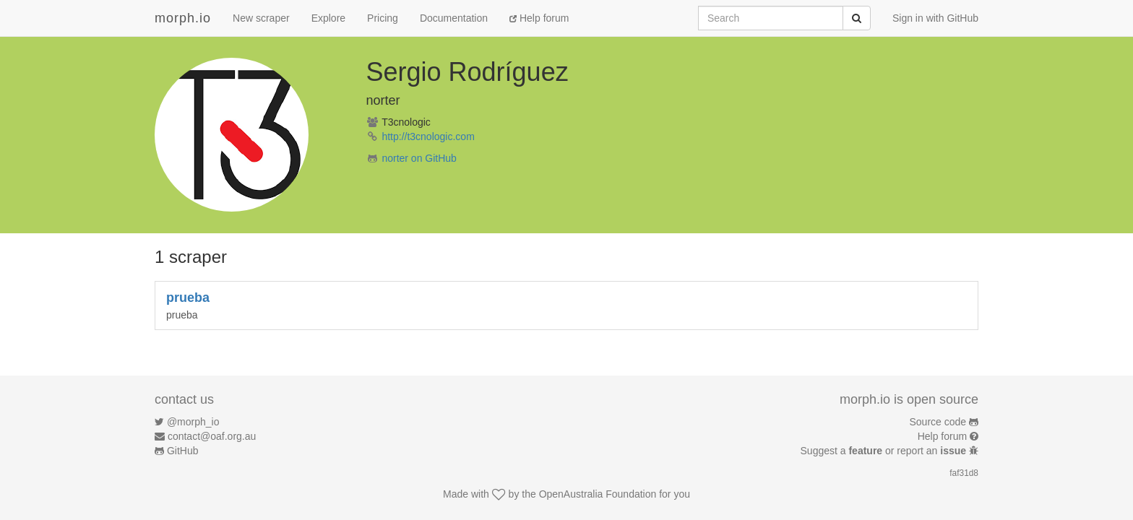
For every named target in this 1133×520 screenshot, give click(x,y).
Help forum (539, 18)
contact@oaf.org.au (212, 436)
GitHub (183, 450)
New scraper (261, 18)
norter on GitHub (419, 158)
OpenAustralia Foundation (598, 494)
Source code (938, 422)
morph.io (183, 18)
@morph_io (193, 422)
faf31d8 (963, 473)
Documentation (454, 18)
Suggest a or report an (885, 450)
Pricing (382, 18)
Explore (328, 18)
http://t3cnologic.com (428, 136)
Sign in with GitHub (935, 18)
